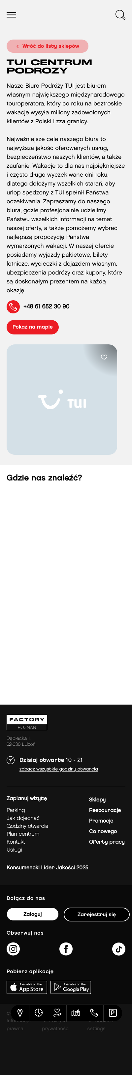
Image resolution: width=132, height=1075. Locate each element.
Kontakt (16, 842)
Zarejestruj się (97, 914)
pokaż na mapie (33, 327)
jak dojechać (23, 818)
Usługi (14, 850)
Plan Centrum (23, 834)
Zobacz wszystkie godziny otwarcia (58, 769)
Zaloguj (32, 914)
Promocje (101, 821)
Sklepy (97, 800)
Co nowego (103, 831)
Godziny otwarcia (27, 826)
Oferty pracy (107, 842)
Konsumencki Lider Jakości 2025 (47, 867)
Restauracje (105, 810)
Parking (16, 810)
